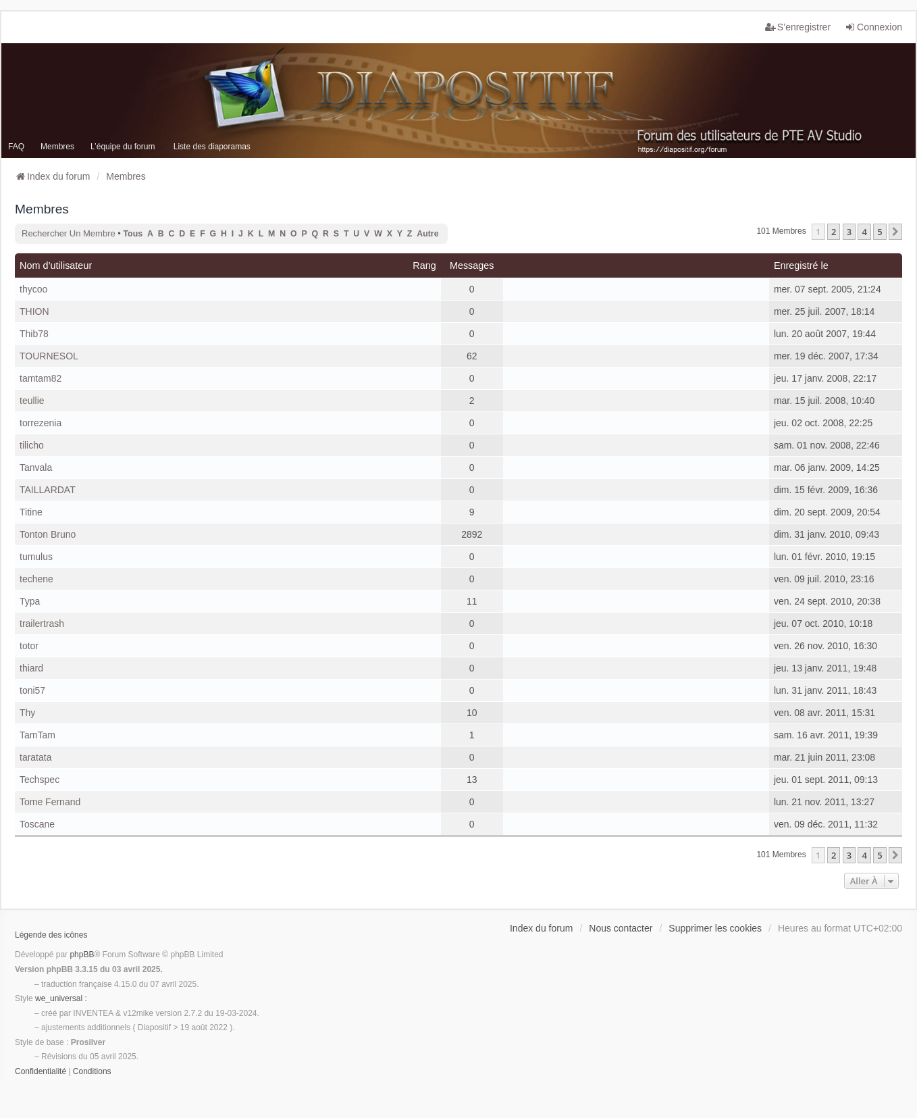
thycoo (33, 289)
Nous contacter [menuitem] (620, 928)
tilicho (32, 445)
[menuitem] (40, 1072)
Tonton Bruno (48, 534)
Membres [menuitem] (57, 146)
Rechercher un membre (68, 233)
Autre (427, 233)
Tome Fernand (50, 801)
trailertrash (42, 623)
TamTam (37, 735)
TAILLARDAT (48, 489)
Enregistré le (801, 265)
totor (29, 645)
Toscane (37, 824)
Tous (133, 233)
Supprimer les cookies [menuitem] (715, 928)
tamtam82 (40, 378)
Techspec (39, 779)
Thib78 (34, 333)
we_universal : (61, 998)
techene (36, 579)
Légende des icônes (51, 935)
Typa (30, 601)
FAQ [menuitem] (16, 146)
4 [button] (864, 232)
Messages (472, 265)
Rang (424, 265)
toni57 (32, 690)
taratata (35, 757)
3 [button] (849, 232)
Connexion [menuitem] (873, 27)
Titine (31, 512)
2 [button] (833, 232)
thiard (31, 668)
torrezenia (40, 422)
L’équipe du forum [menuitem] (122, 146)
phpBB (82, 954)
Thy (27, 712)
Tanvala (36, 467)
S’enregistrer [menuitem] (798, 27)
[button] (895, 232)
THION (34, 311)
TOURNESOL (49, 356)
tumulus (36, 556)
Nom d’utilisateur (56, 265)
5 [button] (879, 232)
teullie (32, 400)
